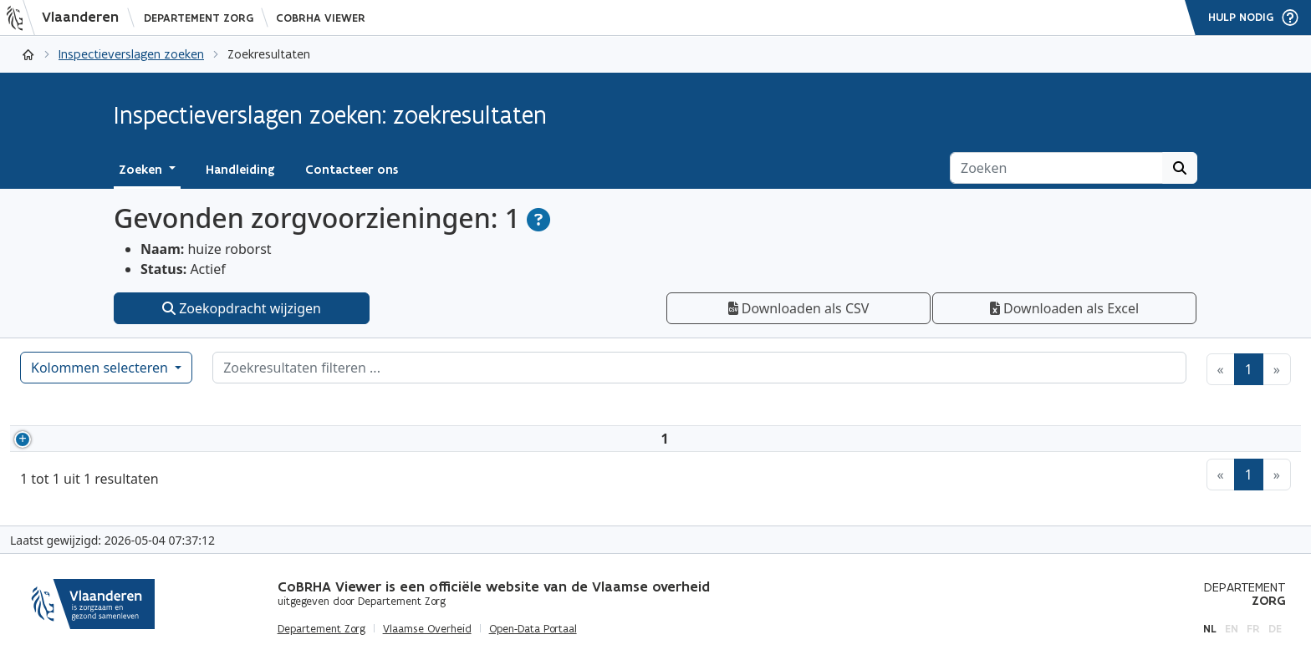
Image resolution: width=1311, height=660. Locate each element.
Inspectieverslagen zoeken (131, 54)
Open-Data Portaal (533, 629)
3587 (77, 448)
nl (1210, 629)
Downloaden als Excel (1064, 308)
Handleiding (240, 169)
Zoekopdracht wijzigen (241, 308)
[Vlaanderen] (67, 17)
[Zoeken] (1056, 168)
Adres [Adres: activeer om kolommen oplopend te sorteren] (317, 408)
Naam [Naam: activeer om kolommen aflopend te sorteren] (201, 408)
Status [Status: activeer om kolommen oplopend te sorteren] (457, 408)
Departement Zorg (198, 18)
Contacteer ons (351, 169)
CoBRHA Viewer (320, 18)
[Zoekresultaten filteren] (699, 367)
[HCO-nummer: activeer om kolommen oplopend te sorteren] (105, 409)
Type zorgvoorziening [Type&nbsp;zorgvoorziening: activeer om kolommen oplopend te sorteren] (998, 408)
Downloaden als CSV (799, 308)
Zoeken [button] (142, 169)
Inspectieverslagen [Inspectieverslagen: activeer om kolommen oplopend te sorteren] (1190, 408)
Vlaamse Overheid (427, 629)
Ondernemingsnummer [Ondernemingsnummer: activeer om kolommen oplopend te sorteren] (591, 408)
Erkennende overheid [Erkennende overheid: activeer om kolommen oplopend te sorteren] (799, 408)
